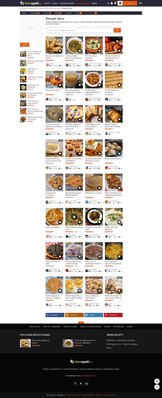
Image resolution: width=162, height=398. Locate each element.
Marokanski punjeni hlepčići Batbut (73, 194)
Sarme (61, 243)
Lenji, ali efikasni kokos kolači (91, 297)
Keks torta (99, 243)
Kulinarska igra (82, 3)
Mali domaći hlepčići (113, 159)
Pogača (60, 277)
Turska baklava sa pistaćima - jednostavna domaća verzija (113, 91)
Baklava (119, 72)
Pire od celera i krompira (91, 57)
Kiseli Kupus (111, 340)
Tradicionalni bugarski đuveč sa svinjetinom (92, 91)
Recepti (47, 3)
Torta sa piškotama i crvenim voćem (73, 262)
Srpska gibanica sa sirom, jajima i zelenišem (92, 125)
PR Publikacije (118, 326)
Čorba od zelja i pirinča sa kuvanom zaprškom (73, 57)
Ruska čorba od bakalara (111, 228)
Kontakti (107, 326)
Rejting (58, 13)
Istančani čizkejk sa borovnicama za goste (73, 125)
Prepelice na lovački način (93, 228)
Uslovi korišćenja (74, 395)
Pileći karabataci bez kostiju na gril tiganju (113, 194)
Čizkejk (80, 106)
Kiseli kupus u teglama (32, 70)
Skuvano (47, 13)
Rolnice (119, 277)
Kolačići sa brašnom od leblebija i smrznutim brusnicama (73, 160)
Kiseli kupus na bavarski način (32, 102)
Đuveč (100, 72)
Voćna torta (78, 243)
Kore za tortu (98, 175)
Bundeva (79, 72)
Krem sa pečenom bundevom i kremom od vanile (73, 91)
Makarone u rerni (76, 277)
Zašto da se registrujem (52, 326)
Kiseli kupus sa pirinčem (126, 340)
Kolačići (98, 395)
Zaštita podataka (88, 395)
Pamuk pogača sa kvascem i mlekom (53, 297)
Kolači (61, 140)
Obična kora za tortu (93, 193)
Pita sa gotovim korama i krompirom (113, 262)
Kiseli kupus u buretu (35, 77)
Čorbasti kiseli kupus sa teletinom (34, 94)
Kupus (109, 348)
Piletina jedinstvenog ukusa (73, 228)
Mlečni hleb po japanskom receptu (113, 125)
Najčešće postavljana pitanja (90, 326)
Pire (101, 38)
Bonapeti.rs (24, 8)
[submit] (117, 30)
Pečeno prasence (52, 90)
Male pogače (118, 140)
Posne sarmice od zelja (53, 262)
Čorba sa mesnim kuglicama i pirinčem (54, 125)
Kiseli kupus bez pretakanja (33, 86)
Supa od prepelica (53, 227)
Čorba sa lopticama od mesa (53, 106)
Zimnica (45, 8)
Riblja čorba (118, 209)
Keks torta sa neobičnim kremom (93, 262)
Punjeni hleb (78, 175)
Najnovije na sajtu (70, 326)
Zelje (81, 38)
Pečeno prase (58, 72)
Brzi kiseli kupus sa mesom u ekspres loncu (34, 53)
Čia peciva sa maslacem (51, 194)
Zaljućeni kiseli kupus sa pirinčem (35, 118)
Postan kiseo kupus (130, 344)
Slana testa (59, 38)
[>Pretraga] (80, 30)
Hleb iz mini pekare (116, 106)
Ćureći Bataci (98, 140)
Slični (79, 13)
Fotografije (34, 13)
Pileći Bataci (78, 209)
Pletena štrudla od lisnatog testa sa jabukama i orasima (113, 57)
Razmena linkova (109, 395)
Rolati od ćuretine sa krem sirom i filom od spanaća (113, 297)
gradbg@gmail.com (88, 375)
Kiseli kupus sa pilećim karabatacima (35, 110)
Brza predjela (118, 175)
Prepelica (60, 209)
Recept (24, 13)
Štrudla (119, 38)
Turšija (38, 8)
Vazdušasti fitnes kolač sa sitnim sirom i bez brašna (54, 160)
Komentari (68, 13)
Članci (54, 3)
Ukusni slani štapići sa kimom (54, 57)
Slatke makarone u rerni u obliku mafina (73, 297)
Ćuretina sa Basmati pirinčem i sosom (93, 160)
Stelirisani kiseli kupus (35, 61)
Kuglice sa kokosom (96, 277)
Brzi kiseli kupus (55, 8)
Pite (101, 106)
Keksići (80, 140)
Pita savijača (118, 243)
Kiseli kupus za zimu (114, 344)
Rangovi (130, 326)
